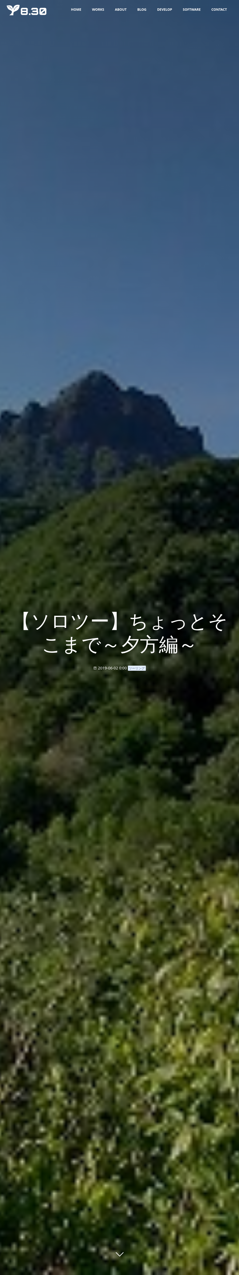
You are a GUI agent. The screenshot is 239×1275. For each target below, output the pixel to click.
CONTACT (219, 9)
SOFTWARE (191, 9)
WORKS (98, 9)
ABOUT (120, 9)
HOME (76, 9)
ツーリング (137, 668)
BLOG (141, 9)
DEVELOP (164, 9)
